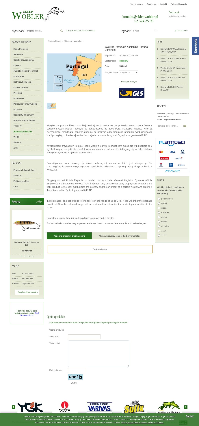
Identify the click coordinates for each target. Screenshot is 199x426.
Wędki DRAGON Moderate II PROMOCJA (171, 59)
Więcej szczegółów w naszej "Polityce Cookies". (142, 422)
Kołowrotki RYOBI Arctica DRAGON (170, 88)
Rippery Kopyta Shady (24, 120)
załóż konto (182, 30)
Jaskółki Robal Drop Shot (26, 71)
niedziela (165, 226)
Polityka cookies (21, 181)
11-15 (164, 231)
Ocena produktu (56, 330)
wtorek (164, 203)
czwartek (165, 212)
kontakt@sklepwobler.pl (140, 17)
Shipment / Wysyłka (23, 131)
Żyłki (16, 148)
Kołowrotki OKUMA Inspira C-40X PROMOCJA (172, 50)
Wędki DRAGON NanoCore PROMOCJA (171, 79)
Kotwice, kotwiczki (22, 82)
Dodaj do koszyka (129, 81)
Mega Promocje (21, 49)
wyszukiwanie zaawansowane (81, 30)
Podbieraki (19, 98)
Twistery (18, 126)
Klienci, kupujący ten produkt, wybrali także (119, 236)
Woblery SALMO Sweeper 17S (26, 243)
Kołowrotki (19, 76)
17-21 (164, 235)
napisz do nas (28, 283)
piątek (164, 217)
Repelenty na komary (24, 115)
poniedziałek (167, 199)
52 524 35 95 (144, 21)
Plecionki (18, 93)
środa (164, 208)
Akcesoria (18, 54)
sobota (164, 222)
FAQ (16, 187)
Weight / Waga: (111, 72)
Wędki (16, 137)
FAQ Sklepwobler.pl (29, 314)
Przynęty (18, 109)
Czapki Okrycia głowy (24, 60)
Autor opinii (54, 336)
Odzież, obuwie (21, 87)
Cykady (17, 65)
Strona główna (54, 41)
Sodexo (17, 176)
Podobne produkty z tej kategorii (69, 236)
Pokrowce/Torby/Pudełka (25, 104)
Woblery (17, 142)
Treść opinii (54, 343)
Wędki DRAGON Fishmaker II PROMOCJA (172, 69)
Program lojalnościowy (25, 170)
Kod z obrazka (55, 370)
